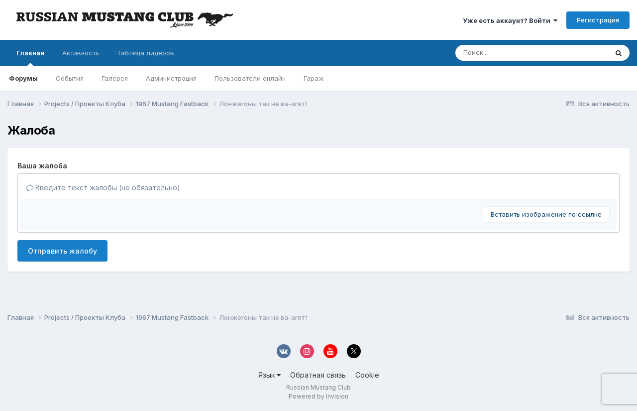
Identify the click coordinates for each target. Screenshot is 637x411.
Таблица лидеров (145, 53)
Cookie (367, 375)
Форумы (23, 78)
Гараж (314, 78)
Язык (269, 375)
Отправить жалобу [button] (62, 251)
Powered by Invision (318, 396)
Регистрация (598, 20)
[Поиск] (512, 53)
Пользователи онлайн (250, 78)
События (70, 78)
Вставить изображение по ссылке (546, 214)
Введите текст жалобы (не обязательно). (104, 187)
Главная (30, 57)
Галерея (115, 78)
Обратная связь (318, 375)
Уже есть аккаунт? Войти (510, 20)
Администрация (171, 78)
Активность (80, 53)
